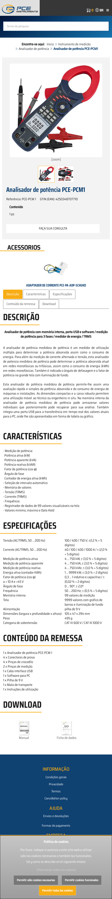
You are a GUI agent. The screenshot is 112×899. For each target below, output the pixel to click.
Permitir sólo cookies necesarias (36, 880)
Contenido (16, 207)
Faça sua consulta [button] (53, 228)
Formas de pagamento (56, 825)
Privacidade (56, 784)
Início (50, 44)
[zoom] (56, 113)
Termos (56, 791)
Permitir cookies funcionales (81, 880)
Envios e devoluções (56, 816)
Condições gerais (56, 777)
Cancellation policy (56, 798)
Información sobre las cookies (56, 869)
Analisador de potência (34, 48)
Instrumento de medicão (74, 44)
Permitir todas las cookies (57, 890)
